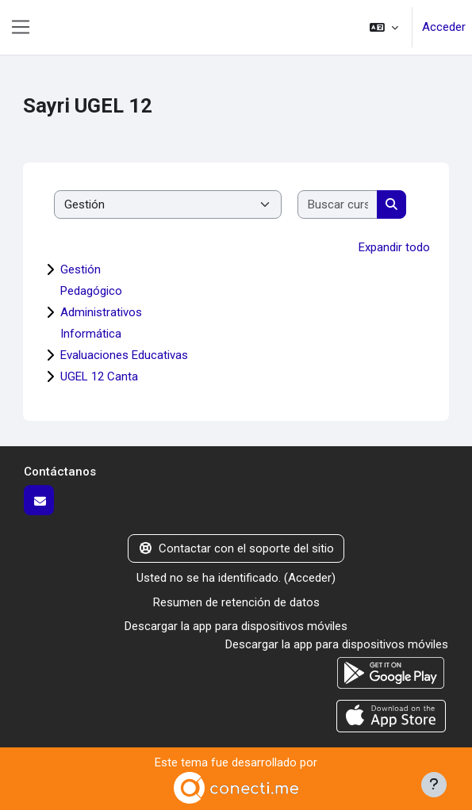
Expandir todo (394, 247)
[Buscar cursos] (337, 205)
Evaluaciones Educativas (124, 355)
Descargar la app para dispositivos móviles (236, 626)
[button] (384, 27)
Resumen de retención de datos (236, 602)
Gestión (80, 269)
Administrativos (101, 312)
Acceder (444, 27)
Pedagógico (91, 291)
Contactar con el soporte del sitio (236, 548)
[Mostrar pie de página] (434, 784)
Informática (90, 334)
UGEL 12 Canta (99, 376)
